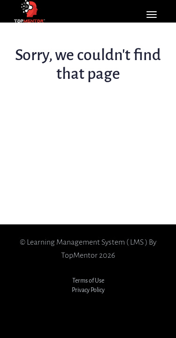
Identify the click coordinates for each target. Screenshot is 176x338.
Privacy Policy (88, 290)
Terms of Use (88, 280)
